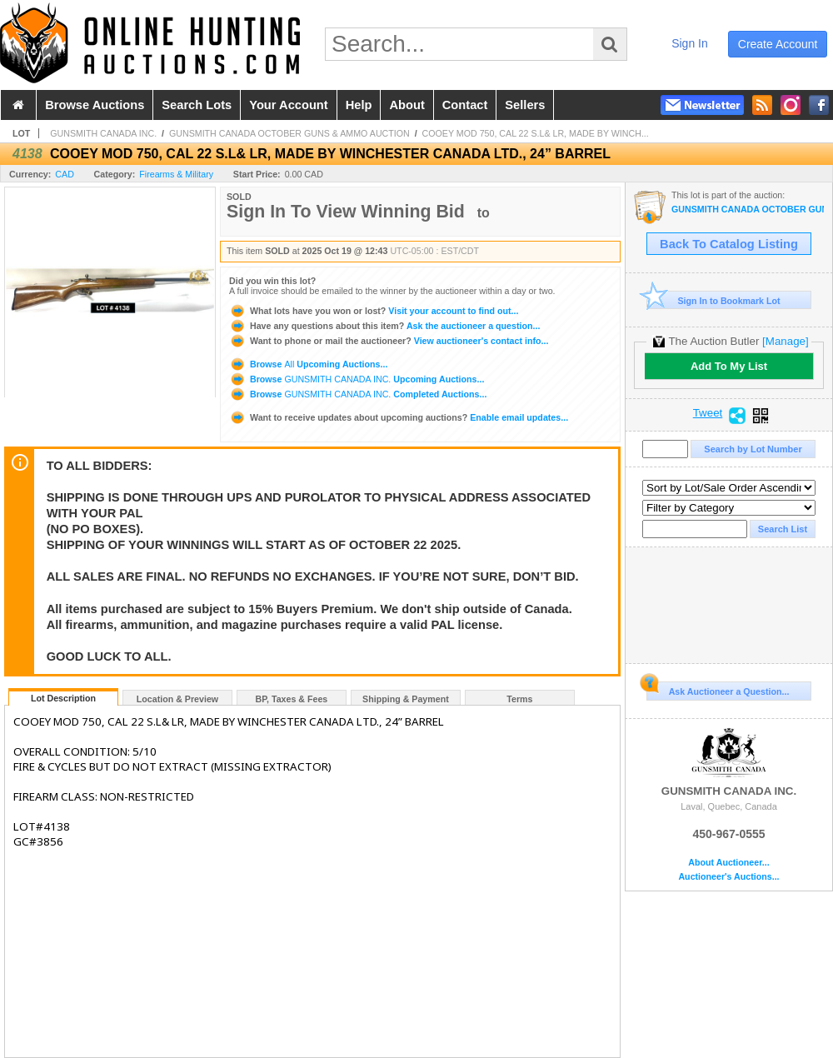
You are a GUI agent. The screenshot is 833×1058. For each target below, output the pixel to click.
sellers (525, 105)
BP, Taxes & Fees (292, 699)
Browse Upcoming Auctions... (308, 364)
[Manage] (785, 341)
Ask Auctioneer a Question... (717, 688)
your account (288, 105)
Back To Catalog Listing (729, 244)
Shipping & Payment (405, 699)
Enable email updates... (398, 417)
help (359, 105)
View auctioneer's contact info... (388, 341)
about (406, 105)
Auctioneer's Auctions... (728, 876)
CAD (64, 174)
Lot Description (63, 698)
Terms (519, 699)
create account (778, 44)
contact (465, 105)
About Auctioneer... (728, 862)
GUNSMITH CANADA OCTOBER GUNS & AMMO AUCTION (289, 133)
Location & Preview (177, 699)
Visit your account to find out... (373, 311)
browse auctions (94, 105)
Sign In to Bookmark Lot (713, 300)
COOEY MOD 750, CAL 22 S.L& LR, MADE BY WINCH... (535, 133)
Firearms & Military (176, 174)
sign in (689, 43)
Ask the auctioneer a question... (384, 326)
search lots (197, 105)
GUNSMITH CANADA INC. (103, 133)
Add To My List (729, 366)
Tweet (708, 413)
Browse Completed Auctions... (357, 394)
